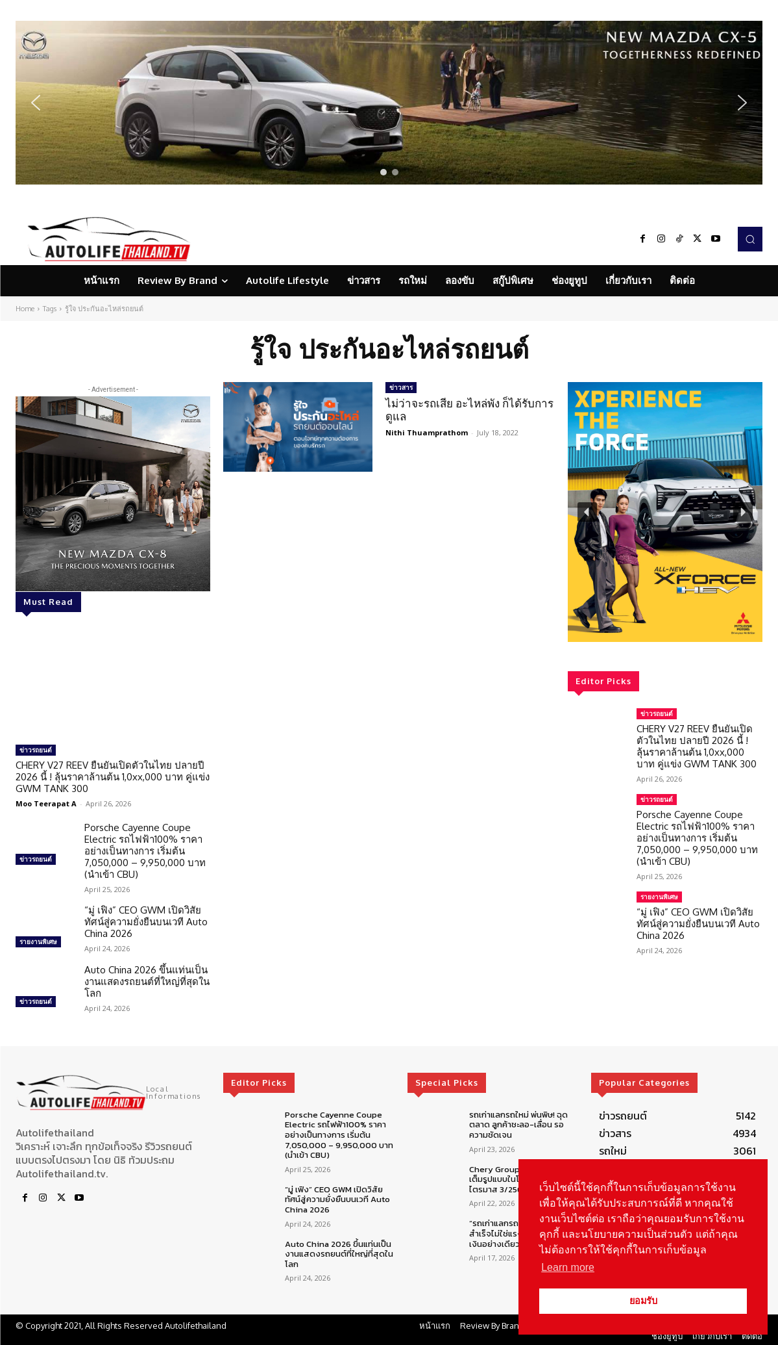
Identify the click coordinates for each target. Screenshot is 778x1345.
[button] (389, 103)
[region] (389, 103)
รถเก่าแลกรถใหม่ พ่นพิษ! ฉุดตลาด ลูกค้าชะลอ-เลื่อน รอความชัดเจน (518, 1124)
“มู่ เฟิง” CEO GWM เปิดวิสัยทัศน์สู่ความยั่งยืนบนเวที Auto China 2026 (146, 922)
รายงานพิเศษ (38, 941)
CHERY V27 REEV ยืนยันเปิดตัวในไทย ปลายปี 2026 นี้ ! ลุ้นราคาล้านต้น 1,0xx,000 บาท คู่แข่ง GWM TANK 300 (113, 777)
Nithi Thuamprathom (426, 432)
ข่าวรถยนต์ (35, 749)
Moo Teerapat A (46, 803)
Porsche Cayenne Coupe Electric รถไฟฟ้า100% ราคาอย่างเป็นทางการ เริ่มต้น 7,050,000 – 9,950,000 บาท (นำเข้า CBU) (145, 850)
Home (25, 308)
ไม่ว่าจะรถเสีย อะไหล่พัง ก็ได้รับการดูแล (469, 409)
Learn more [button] (567, 1267)
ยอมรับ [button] (643, 1301)
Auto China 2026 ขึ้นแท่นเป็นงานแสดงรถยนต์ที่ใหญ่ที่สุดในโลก (147, 981)
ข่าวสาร (401, 387)
